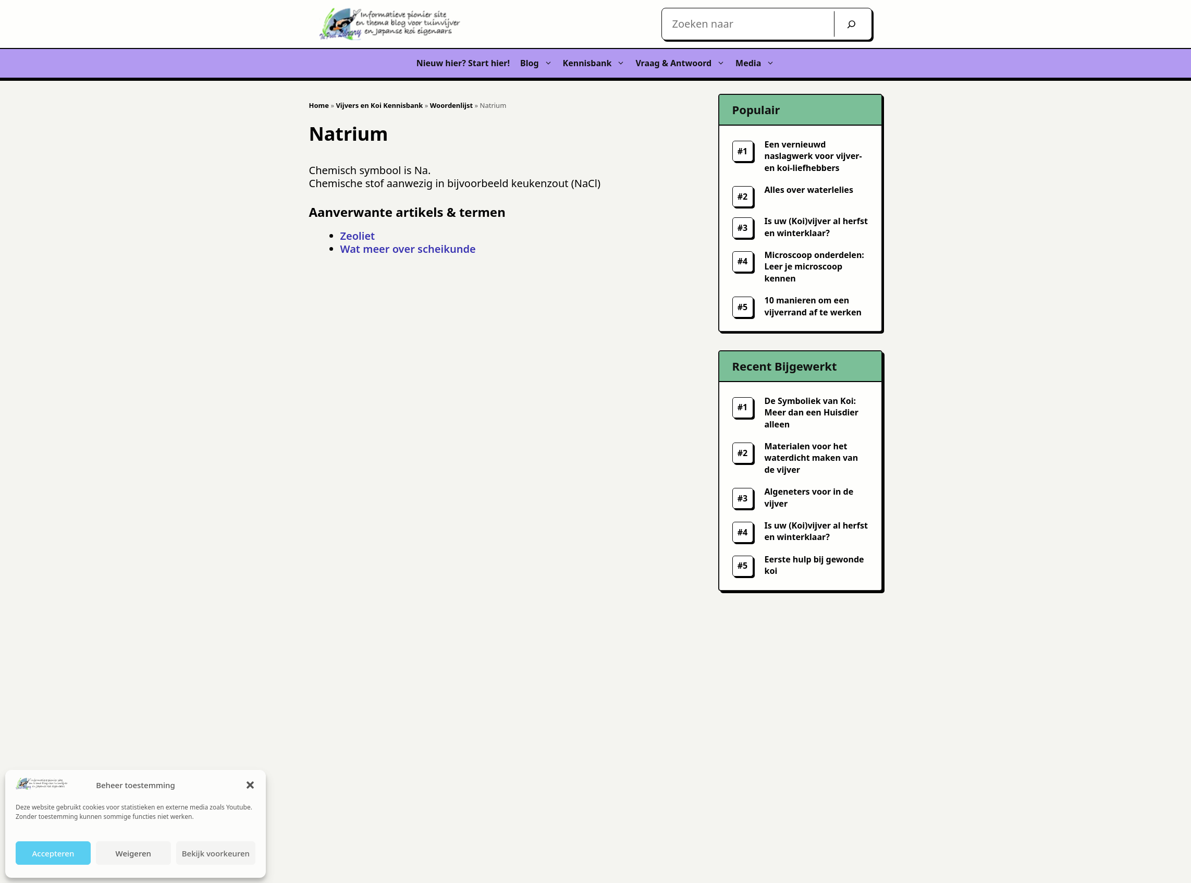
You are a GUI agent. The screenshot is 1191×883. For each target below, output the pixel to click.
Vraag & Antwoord (682, 63)
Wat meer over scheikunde (408, 249)
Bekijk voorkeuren (216, 853)
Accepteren (53, 853)
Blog (539, 63)
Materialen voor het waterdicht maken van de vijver (811, 457)
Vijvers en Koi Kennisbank (379, 105)
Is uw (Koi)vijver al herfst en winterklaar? (816, 531)
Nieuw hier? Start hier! (463, 63)
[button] (250, 785)
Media (757, 63)
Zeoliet (357, 236)
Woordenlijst (451, 105)
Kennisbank (597, 63)
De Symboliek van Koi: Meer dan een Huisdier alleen (811, 412)
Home (319, 105)
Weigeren (133, 853)
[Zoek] (851, 24)
